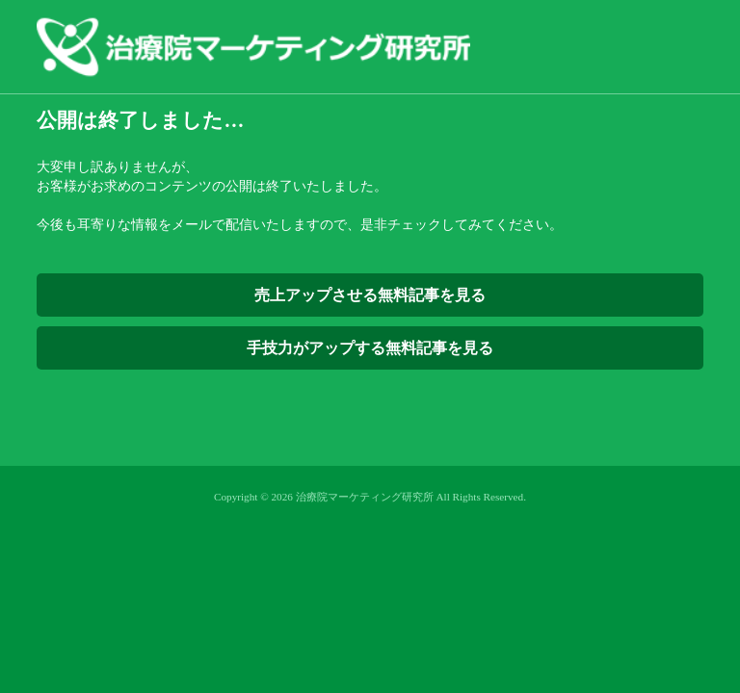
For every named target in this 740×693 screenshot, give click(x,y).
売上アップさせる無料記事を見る (370, 295)
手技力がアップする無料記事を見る (370, 348)
